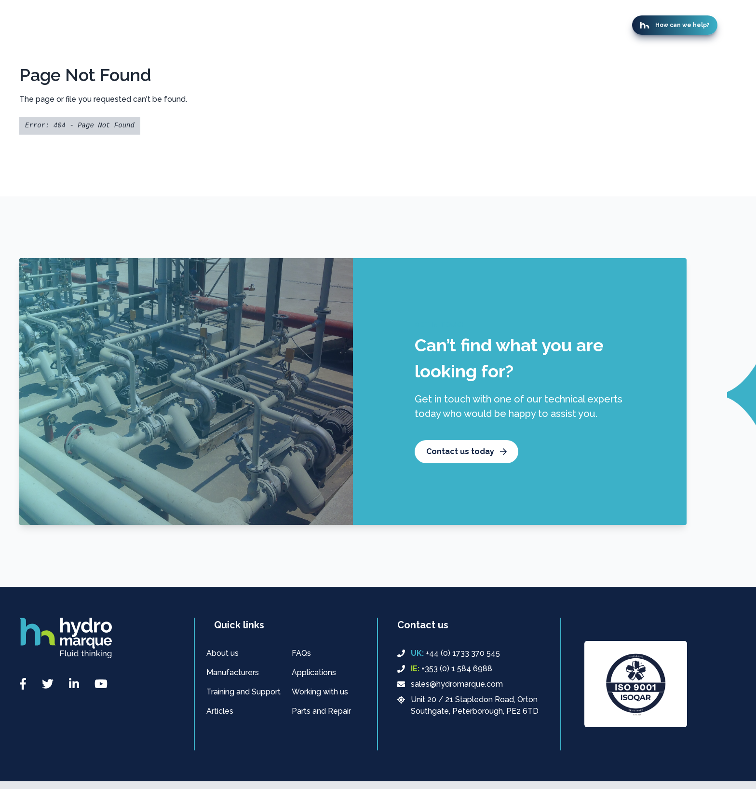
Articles (219, 711)
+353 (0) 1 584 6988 (444, 669)
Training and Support (243, 691)
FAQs (301, 653)
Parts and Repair (321, 711)
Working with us (320, 691)
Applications (314, 672)
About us (222, 653)
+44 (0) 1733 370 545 (448, 653)
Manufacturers (232, 672)
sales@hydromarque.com (450, 684)
